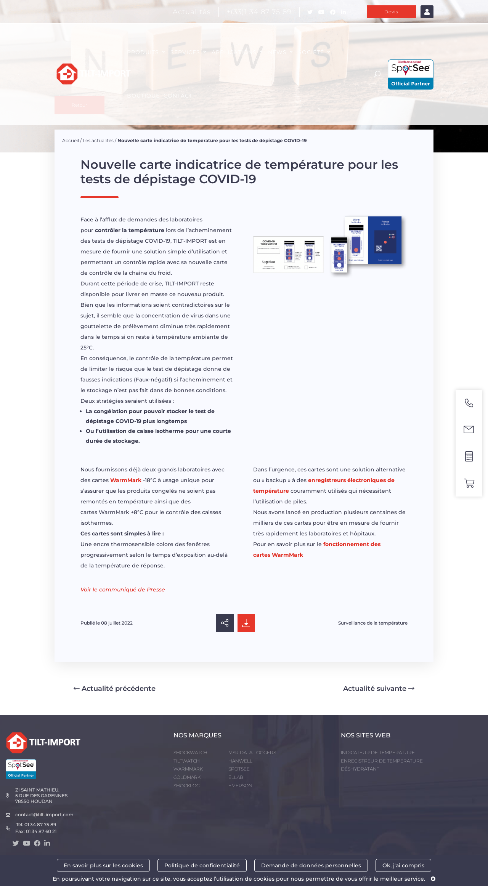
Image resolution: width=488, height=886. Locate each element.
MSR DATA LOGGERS (252, 752)
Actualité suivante (378, 688)
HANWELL (240, 761)
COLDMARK (187, 777)
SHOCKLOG (186, 785)
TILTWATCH (186, 761)
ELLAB (235, 777)
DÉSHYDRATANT (360, 769)
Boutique (143, 95)
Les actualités (98, 140)
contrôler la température (129, 230)
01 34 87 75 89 (40, 824)
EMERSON (240, 785)
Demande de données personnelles (311, 865)
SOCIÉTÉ (311, 52)
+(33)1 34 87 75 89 (259, 12)
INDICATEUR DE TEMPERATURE (378, 752)
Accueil (70, 140)
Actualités (192, 12)
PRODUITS (143, 52)
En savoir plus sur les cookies (103, 865)
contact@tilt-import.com (44, 814)
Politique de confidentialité (202, 865)
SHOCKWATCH (190, 752)
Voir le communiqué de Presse (122, 589)
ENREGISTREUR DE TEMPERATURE (382, 761)
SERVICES (185, 52)
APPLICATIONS (234, 52)
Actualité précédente (115, 688)
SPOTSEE (239, 769)
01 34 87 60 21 (41, 831)
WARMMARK (188, 769)
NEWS (277, 52)
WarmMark (125, 480)
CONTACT (178, 95)
